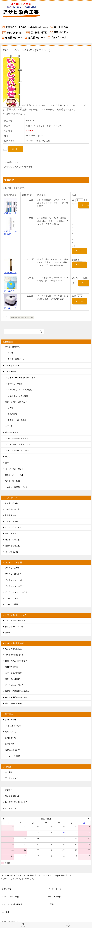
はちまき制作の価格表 (14, 655)
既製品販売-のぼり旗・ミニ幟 (22, 317)
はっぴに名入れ (11, 552)
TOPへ (69, 925)
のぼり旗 (8, 426)
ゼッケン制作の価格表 (14, 685)
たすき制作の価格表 (13, 649)
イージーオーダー (55, 889)
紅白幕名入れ (10, 515)
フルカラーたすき (12, 568)
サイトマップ (10, 808)
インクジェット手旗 (13, 580)
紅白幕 (10, 353)
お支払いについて (12, 750)
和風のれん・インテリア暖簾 (20, 390)
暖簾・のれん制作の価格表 (16, 661)
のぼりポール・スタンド (18, 438)
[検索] (24, 331)
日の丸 (10, 408)
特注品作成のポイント (14, 627)
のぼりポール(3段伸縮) (11, 231)
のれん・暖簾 (10, 371)
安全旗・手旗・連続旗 (17, 420)
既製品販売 (6, 889)
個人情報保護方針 (12, 796)
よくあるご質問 (14, 726)
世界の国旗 (12, 414)
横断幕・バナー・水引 (14, 475)
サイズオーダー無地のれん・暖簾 (21, 377)
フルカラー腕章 (11, 604)
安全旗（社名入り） (13, 527)
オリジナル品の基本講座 (15, 620)
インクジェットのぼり (14, 586)
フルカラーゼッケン (13, 598)
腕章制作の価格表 (12, 679)
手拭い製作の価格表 (13, 703)
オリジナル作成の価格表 (12, 904)
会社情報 (5, 912)
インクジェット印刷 (10, 897)
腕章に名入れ (10, 533)
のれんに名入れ (11, 521)
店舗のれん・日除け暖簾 (18, 396)
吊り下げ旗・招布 (12, 481)
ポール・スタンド (12, 432)
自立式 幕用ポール (16, 359)
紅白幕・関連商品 (12, 347)
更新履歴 (8, 790)
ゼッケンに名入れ (12, 540)
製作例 (8, 633)
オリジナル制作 (54, 897)
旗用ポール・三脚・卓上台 (19, 444)
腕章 (7, 463)
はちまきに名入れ (12, 509)
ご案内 (51, 904)
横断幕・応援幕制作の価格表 (17, 691)
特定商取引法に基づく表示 (16, 802)
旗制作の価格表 (11, 667)
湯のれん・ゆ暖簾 (15, 384)
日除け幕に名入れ (12, 546)
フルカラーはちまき (13, 574)
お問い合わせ (10, 719)
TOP (13, 875)
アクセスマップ (11, 778)
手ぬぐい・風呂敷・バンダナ (17, 487)
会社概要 (8, 772)
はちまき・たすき (12, 365)
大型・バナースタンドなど (19, 450)
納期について (10, 738)
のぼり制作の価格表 (13, 673)
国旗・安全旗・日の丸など (16, 402)
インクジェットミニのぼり (16, 592)
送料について (10, 732)
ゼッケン (8, 457)
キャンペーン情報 (12, 756)
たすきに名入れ (11, 503)
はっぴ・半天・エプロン (15, 469)
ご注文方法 (9, 744)
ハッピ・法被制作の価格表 (16, 697)
